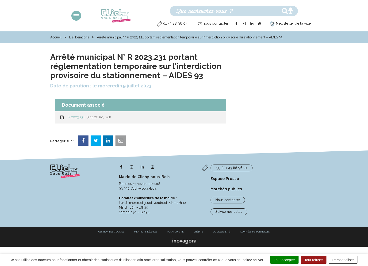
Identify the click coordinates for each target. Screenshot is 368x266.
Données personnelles (255, 231)
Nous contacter (227, 200)
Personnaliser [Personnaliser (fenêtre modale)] (343, 260)
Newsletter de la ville (290, 23)
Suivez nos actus (228, 212)
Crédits (198, 231)
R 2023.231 (85, 117)
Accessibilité (221, 231)
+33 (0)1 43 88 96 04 (231, 168)
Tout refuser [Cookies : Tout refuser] (313, 260)
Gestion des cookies (111, 231)
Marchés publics (226, 189)
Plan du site (175, 231)
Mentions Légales (145, 231)
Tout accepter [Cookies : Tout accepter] (284, 260)
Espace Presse (225, 178)
